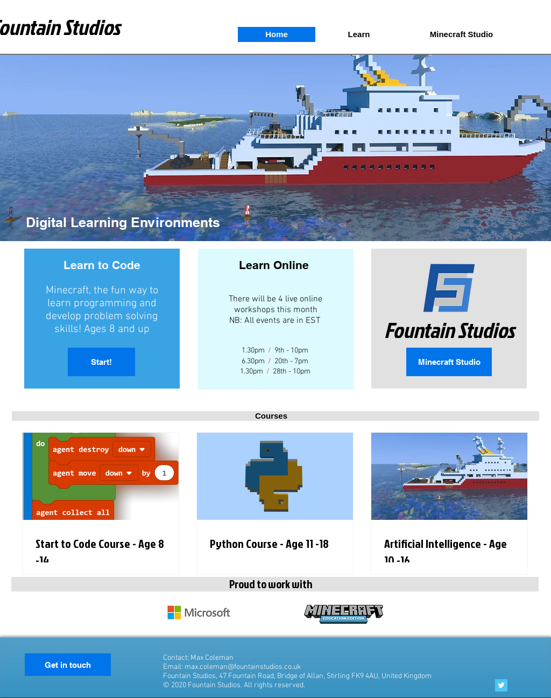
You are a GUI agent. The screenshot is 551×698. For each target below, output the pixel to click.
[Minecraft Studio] (449, 362)
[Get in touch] (68, 664)
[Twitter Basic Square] (501, 685)
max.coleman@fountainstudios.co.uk (243, 667)
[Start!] (101, 362)
